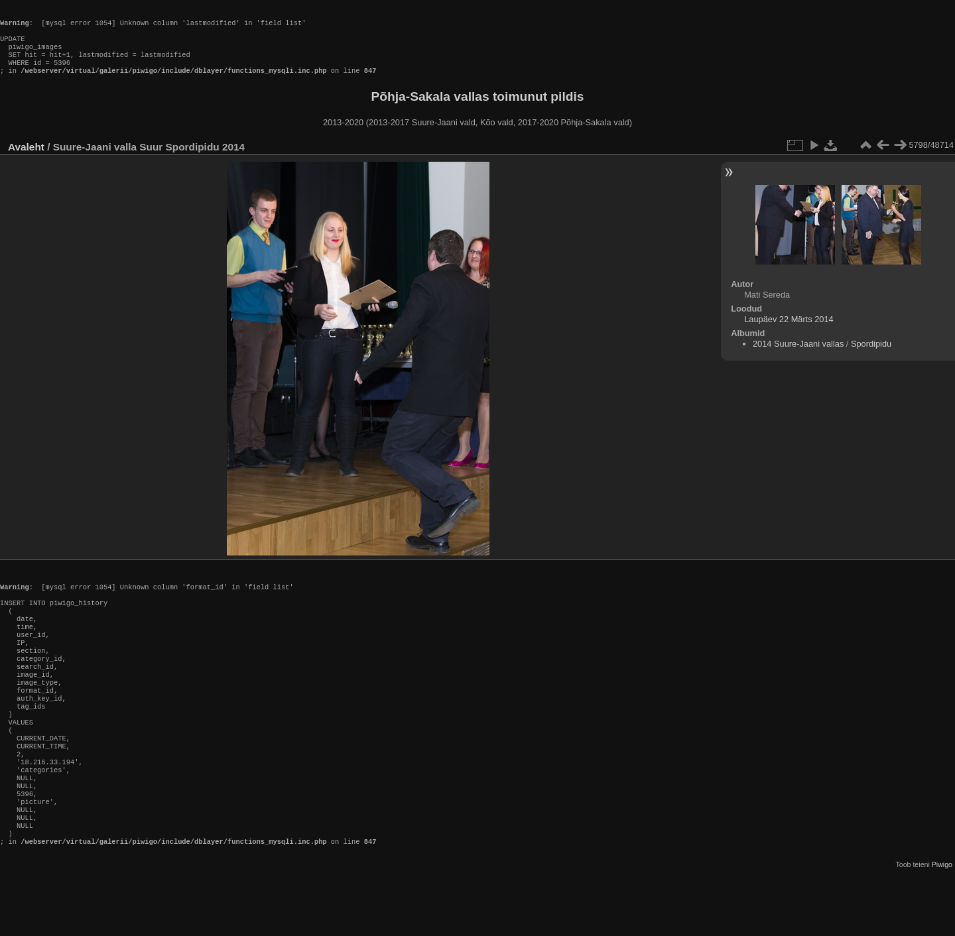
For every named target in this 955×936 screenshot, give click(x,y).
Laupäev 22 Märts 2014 (788, 332)
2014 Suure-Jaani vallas (798, 357)
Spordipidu (871, 357)
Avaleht (26, 160)
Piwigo (942, 925)
